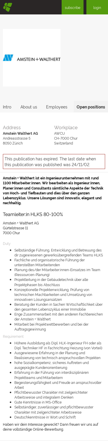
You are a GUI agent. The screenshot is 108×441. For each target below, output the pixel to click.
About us (28, 106)
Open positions (91, 106)
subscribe (72, 7)
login (97, 7)
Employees (56, 106)
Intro (7, 106)
